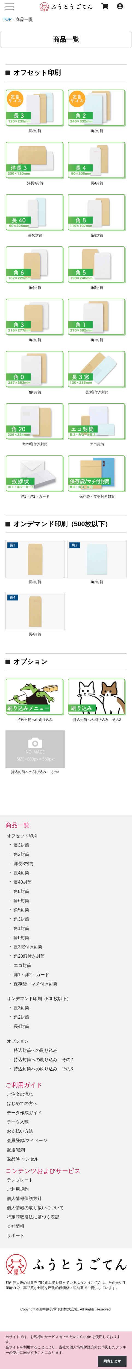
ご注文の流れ (20, 1094)
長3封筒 (21, 845)
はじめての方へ (22, 1103)
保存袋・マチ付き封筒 (35, 984)
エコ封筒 (22, 965)
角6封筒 (21, 900)
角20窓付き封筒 (29, 956)
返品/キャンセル (23, 1159)
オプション (30, 661)
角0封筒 (21, 937)
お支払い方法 (20, 1131)
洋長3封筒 (24, 863)
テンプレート (20, 1180)
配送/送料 (16, 1149)
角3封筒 (21, 919)
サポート (15, 1235)
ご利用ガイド (24, 1085)
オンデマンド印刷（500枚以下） (62, 524)
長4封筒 (21, 873)
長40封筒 (23, 882)
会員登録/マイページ (27, 1140)
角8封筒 (21, 891)
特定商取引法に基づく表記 (33, 1217)
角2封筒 (21, 854)
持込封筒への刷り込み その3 (43, 1069)
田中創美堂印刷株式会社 (58, 1309)
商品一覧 (17, 825)
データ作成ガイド (24, 1112)
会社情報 (15, 1226)
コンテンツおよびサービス (43, 1171)
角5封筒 (21, 910)
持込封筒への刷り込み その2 (43, 1059)
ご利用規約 (18, 1189)
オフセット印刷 (37, 72)
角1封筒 (21, 928)
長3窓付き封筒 (28, 947)
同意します (112, 1361)
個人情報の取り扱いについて (35, 1207)
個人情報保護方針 (24, 1198)
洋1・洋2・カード (31, 974)
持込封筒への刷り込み (35, 1050)
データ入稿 (18, 1122)
